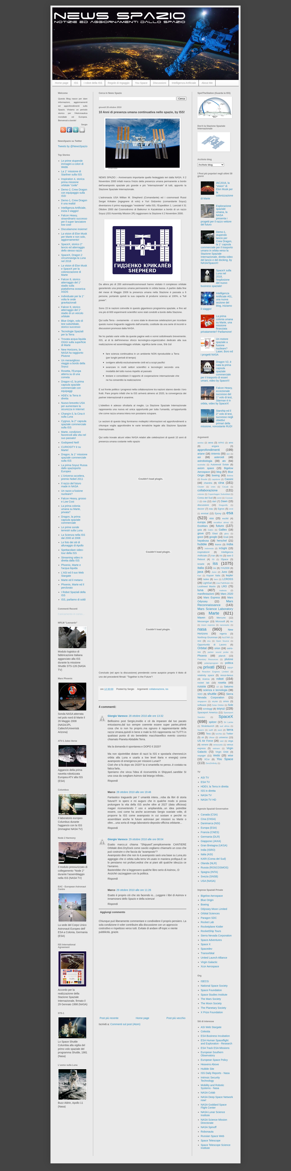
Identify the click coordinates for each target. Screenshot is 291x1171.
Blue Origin (207, 900)
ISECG (205, 981)
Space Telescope (210, 1140)
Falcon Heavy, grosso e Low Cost (73, 500)
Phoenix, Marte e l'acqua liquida (71, 566)
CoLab (225, 487)
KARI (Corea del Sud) (213, 858)
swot (220, 730)
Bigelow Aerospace (212, 895)
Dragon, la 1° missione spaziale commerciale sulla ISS (74, 457)
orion (217, 648)
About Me (207, 82)
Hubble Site (207, 1068)
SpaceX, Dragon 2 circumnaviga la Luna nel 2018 (73, 258)
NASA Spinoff (209, 1127)
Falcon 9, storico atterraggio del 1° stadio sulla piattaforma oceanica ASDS (73, 285)
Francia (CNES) (210, 832)
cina (221, 482)
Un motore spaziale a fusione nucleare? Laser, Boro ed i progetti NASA (217, 346)
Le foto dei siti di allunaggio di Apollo (72, 544)
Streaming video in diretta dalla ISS (72, 559)
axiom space (205, 468)
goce (200, 536)
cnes (213, 487)
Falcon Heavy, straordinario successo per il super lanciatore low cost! (74, 220)
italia (200, 568)
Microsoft (220, 621)
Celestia (205, 1031)
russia (201, 686)
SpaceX (226, 716)
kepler (229, 575)
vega (230, 741)
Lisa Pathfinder (223, 583)
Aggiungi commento (112, 912)
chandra (208, 483)
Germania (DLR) (210, 836)
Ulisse (211, 737)
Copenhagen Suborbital (219, 494)
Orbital (202, 648)
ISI (213, 559)
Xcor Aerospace (210, 966)
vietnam (216, 748)
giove (200, 533)
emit (231, 509)
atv (224, 460)
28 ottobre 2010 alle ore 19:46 (133, 792)
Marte (214, 613)
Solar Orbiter (218, 705)
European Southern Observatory (212, 1054)
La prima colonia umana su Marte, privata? (71, 509)
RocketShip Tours (211, 931)
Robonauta (207, 1131)
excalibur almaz (221, 522)
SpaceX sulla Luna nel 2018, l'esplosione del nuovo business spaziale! (216, 278)
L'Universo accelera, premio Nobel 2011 (73, 477)
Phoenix (202, 655)
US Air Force (205, 740)
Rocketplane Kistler (212, 926)
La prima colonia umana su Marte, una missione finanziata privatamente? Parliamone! (217, 324)
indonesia (209, 548)
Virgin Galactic (209, 962)
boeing (216, 475)
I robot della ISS (93, 82)
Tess (208, 733)
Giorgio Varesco (117, 715)
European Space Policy (214, 1059)
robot (219, 679)
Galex (210, 530)
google (213, 536)
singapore (202, 701)
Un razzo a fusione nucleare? (72, 492)
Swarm (200, 730)
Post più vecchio (175, 1018)
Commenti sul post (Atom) (125, 1024)
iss (166, 689)
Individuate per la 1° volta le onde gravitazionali (72, 299)
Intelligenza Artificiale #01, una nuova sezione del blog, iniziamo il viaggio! (217, 301)
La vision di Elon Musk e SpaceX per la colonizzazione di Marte (74, 270)
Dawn (224, 501)
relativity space (205, 675)
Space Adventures (211, 940)
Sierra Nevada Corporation (216, 935)
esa (229, 513)
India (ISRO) (208, 849)
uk (202, 737)
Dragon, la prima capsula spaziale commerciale (71, 519)
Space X (206, 944)
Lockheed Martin (206, 586)
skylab (215, 701)
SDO (199, 694)
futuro (220, 526)
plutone (229, 659)
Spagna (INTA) (209, 871)
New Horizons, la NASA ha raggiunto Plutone (72, 352)
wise (230, 755)
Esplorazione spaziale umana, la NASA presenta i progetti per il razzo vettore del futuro (216, 215)
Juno (224, 571)
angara (215, 446)
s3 (217, 687)
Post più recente (109, 1018)
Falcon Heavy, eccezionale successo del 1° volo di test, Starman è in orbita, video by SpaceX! (217, 395)
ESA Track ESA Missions (215, 1047)
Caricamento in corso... (71, 614)
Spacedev (206, 948)
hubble (202, 544)
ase (228, 454)
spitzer (213, 722)
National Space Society (214, 985)
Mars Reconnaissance (215, 603)
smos (226, 701)
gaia (199, 530)
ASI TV (205, 777)
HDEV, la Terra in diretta (214, 786)
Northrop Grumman (207, 637)
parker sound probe (218, 652)
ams (231, 442)
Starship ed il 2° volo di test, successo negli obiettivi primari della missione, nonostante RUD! (217, 418)
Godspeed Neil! (70, 442)
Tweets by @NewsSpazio (72, 146)
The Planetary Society (213, 1007)
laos (216, 579)
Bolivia (230, 475)
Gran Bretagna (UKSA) (214, 845)
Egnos (221, 509)
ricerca (206, 679)
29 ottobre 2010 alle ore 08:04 (146, 839)
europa (201, 522)
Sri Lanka (228, 722)
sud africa (224, 726)
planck (222, 656)
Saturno (228, 686)
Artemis (215, 453)
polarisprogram (211, 663)
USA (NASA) (208, 880)
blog (218, 471)
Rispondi (113, 780)
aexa (210, 442)
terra (230, 729)
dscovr (200, 509)
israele (200, 564)
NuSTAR (226, 637)
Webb (216, 755)
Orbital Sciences (210, 913)
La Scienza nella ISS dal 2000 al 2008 (73, 536)
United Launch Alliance (214, 957)
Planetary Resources (207, 659)
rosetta (222, 682)
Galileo (223, 529)
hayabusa (203, 540)
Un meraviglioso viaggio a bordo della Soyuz (73, 363)
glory (226, 533)
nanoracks (224, 625)
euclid (225, 518)
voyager (201, 755)
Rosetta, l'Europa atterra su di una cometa (71, 374)
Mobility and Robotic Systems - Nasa (212, 1087)
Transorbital (207, 953)
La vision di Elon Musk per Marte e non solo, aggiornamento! (74, 236)
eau (211, 509)
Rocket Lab (207, 922)
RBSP (230, 668)
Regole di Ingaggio (119, 82)
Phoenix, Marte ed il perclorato (72, 586)
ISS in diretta (208, 790)
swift (211, 730)
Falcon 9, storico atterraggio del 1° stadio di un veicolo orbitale (72, 312)
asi (199, 457)
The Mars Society (211, 998)
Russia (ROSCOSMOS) (214, 867)
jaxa (200, 572)
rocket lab (203, 682)
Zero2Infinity (211, 763)
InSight (223, 548)
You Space (141, 82)
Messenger (203, 621)
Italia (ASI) (207, 854)
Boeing (205, 904)
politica (229, 662)
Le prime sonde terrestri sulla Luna (72, 529)
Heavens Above (210, 1064)
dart (214, 501)
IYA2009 (225, 568)
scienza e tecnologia (215, 690)
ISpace (224, 559)
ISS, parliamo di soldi (73, 599)
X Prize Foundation (212, 1012)
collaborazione (156, 689)
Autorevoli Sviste (220, 464)
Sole (230, 704)
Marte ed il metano (72, 580)
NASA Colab (208, 1092)
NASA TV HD (208, 799)
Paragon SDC (209, 917)
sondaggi (207, 709)
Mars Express (211, 597)
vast (222, 741)
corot (219, 498)
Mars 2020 (227, 593)
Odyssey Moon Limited (214, 908)
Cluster (200, 487)
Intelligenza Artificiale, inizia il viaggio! (73, 209)
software (201, 705)
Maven (201, 617)
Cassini (229, 479)
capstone (216, 479)
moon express (208, 625)
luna (200, 590)
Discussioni (159, 82)
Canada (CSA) (209, 814)
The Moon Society (211, 1003)
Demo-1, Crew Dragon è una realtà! (74, 202)
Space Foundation (211, 990)
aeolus (200, 443)
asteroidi (219, 457)
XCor (207, 759)
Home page (61, 82)
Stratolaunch (207, 726)
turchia (219, 734)
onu (209, 641)
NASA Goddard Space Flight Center (214, 1106)
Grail (225, 537)
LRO (224, 586)
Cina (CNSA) (208, 819)
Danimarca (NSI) (210, 823)
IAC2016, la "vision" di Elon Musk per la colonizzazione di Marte (217, 190)
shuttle (211, 694)
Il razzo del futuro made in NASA (71, 485)
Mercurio (221, 617)
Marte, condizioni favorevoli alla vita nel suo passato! (73, 435)
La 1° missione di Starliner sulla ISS (71, 173)
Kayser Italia (213, 575)
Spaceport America (207, 712)
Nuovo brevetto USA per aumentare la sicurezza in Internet (73, 406)
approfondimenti (208, 450)
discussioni (203, 505)
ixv (214, 568)
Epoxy (218, 513)
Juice (214, 572)
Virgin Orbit (221, 752)
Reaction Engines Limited (215, 672)
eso (212, 518)
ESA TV (205, 782)
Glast (215, 533)
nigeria (223, 633)
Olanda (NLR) (209, 863)
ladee (206, 579)
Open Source (222, 641)
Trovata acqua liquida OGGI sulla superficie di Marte (73, 342)
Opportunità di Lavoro (211, 644)
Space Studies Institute (214, 994)
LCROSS (227, 579)
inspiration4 (203, 552)
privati (209, 667)
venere (204, 744)
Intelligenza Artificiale (184, 82)
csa (204, 501)
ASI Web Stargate (211, 1027)
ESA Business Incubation (215, 1035)
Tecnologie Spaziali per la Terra (72, 333)
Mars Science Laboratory (215, 609)
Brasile (204, 479)
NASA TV (206, 795)
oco (199, 641)
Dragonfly (223, 505)
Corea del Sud (204, 498)
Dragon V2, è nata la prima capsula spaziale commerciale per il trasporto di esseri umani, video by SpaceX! (216, 371)
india (230, 544)
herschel (222, 540)
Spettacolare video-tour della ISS (72, 551)
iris (220, 555)
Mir (231, 621)
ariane (201, 453)
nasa (202, 629)
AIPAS (221, 443)
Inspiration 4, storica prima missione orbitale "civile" (72, 182)
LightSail (207, 583)
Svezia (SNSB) (209, 876)
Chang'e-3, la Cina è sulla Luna (73, 415)
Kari (199, 575)
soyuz (221, 708)
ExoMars (202, 525)
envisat (204, 513)
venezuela (218, 745)
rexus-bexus (226, 675)
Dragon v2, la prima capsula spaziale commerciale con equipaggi (72, 386)
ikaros (218, 544)
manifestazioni (205, 593)
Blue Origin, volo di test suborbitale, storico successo (72, 324)
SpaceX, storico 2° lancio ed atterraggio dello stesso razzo (73, 247)
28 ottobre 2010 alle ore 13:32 (146, 715)
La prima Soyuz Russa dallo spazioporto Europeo (74, 468)
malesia (223, 590)
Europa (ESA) (209, 827)
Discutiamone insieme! (74, 229)
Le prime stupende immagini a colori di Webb (72, 164)
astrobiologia (204, 460)
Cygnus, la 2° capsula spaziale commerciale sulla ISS (73, 424)
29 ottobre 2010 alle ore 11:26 (133, 890)
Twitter (229, 733)
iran (213, 555)
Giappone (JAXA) (211, 841)
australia (201, 464)
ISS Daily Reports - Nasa (215, 1073)
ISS (76, 82)
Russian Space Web (212, 1136)
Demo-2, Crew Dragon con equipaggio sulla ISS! (74, 192)
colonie (200, 494)
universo (223, 737)
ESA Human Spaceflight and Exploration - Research (216, 1042)
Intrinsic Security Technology (210, 1079)
